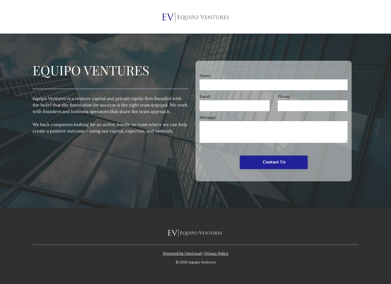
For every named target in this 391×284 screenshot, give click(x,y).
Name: (205, 75)
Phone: (284, 96)
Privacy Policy (216, 253)
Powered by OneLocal (182, 253)
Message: (208, 117)
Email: (205, 96)
